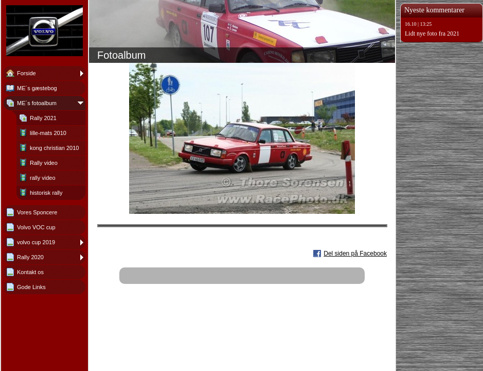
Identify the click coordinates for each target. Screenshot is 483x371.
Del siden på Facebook (355, 253)
